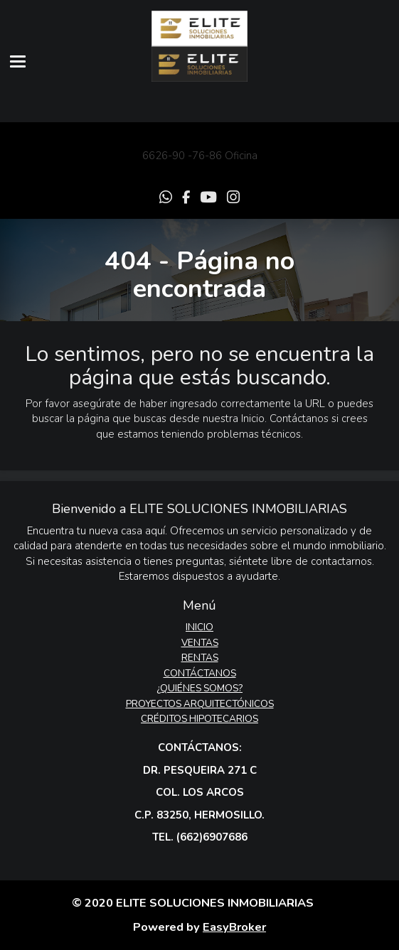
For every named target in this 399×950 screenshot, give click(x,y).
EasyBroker (234, 927)
